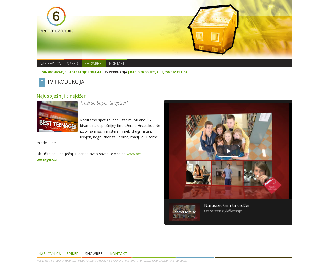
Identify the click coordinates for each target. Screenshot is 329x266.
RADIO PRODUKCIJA (144, 72)
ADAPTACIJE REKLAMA (85, 72)
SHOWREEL (94, 63)
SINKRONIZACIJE (54, 72)
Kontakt (116, 63)
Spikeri (73, 63)
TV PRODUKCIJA (115, 72)
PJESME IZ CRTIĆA (175, 72)
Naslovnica (50, 63)
